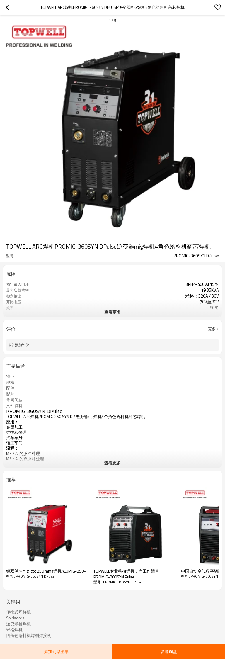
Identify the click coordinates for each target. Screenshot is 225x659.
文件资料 (14, 406)
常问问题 (14, 400)
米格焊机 (14, 630)
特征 (10, 376)
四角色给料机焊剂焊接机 (28, 635)
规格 (10, 382)
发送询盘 (169, 651)
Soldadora (15, 618)
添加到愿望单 (56, 651)
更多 (212, 329)
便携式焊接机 (18, 612)
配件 (10, 388)
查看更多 (112, 312)
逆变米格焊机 (18, 624)
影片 (10, 394)
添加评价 (22, 345)
